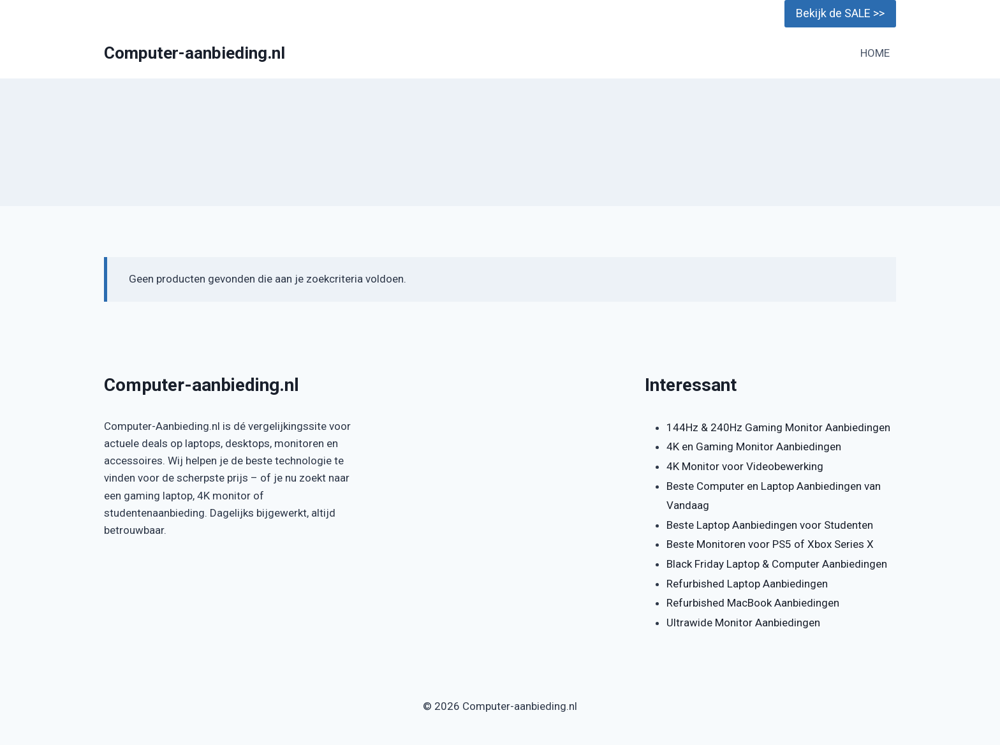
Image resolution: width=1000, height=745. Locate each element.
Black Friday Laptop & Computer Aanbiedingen (776, 563)
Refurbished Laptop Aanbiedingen (747, 583)
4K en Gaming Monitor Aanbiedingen (753, 446)
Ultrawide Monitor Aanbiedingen (743, 622)
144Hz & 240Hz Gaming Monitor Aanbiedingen (778, 427)
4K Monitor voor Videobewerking (744, 466)
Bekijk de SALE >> (840, 13)
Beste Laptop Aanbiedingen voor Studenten (769, 525)
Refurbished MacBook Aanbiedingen (752, 602)
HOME (875, 53)
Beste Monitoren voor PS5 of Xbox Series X (770, 544)
